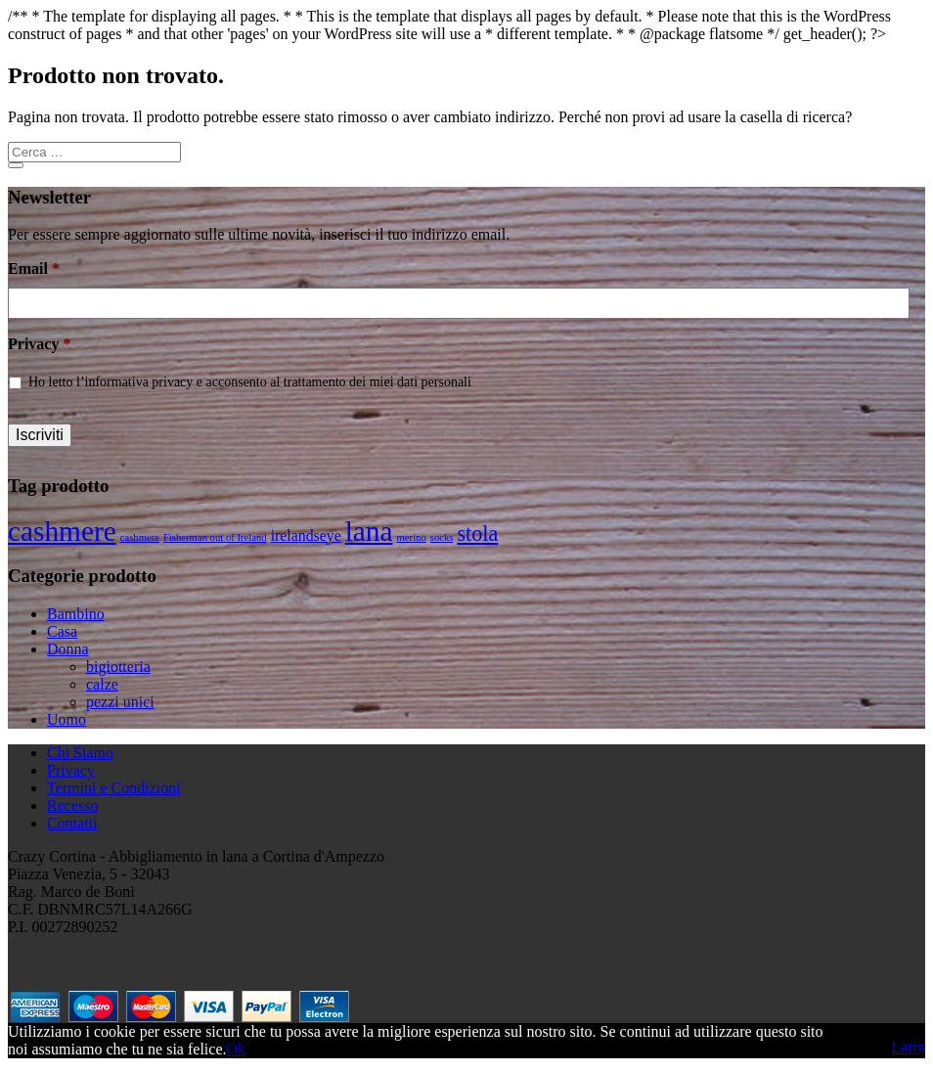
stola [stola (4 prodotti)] (477, 533)
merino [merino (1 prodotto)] (411, 537)
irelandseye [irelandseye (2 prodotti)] (306, 535)
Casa (62, 631)
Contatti (72, 823)
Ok (235, 1049)
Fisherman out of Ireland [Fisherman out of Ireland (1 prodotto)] (215, 537)
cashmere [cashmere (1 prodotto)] (139, 537)
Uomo (66, 719)
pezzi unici (120, 701)
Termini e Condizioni (114, 788)
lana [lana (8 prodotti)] (369, 531)
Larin (908, 1047)
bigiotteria (118, 666)
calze (102, 684)
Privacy (39, 343)
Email (34, 268)
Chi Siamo (80, 752)
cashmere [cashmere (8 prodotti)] (62, 531)
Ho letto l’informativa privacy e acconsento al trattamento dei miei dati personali (249, 382)
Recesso (72, 805)
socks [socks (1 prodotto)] (442, 537)
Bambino (76, 613)
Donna (68, 649)
